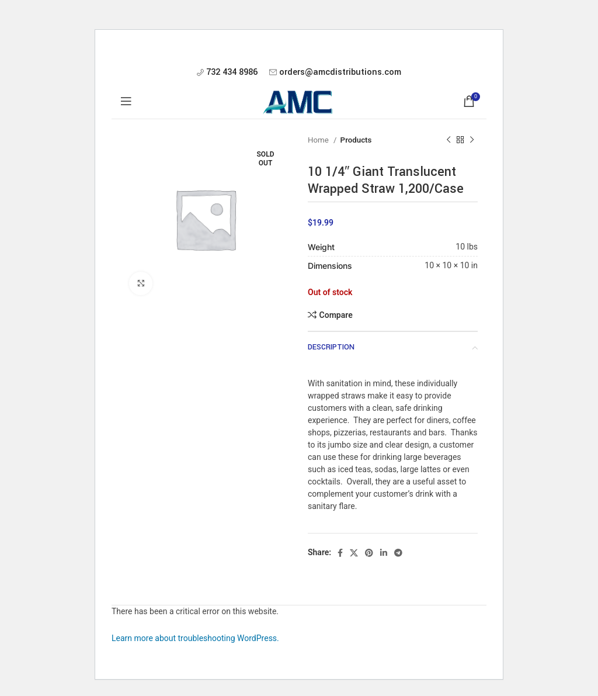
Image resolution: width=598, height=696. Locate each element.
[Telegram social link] (398, 552)
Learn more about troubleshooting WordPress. (195, 638)
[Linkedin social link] (384, 552)
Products (356, 140)
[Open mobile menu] (126, 101)
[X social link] (353, 552)
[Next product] (472, 140)
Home (319, 140)
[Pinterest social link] (369, 552)
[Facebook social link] (340, 552)
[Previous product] (448, 140)
